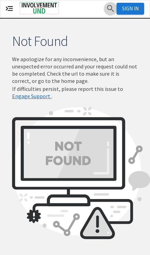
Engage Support (31, 96)
